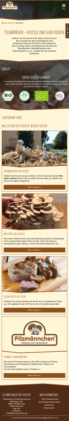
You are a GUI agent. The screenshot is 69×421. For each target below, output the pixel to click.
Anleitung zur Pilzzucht (14, 234)
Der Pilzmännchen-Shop (49, 402)
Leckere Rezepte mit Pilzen (15, 296)
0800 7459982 (14, 404)
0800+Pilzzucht (16, 406)
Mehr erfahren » (34, 187)
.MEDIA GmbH (50, 418)
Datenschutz (49, 408)
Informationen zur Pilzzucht (16, 171)
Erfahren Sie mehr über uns (15, 357)
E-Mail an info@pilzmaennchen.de (16, 412)
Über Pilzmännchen (49, 399)
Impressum (49, 405)
